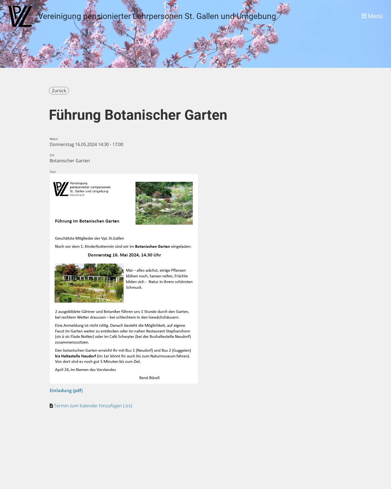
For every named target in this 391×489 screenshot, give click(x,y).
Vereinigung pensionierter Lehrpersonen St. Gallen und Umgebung (157, 16)
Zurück (59, 91)
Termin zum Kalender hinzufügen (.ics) (93, 406)
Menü (372, 16)
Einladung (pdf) (66, 390)
